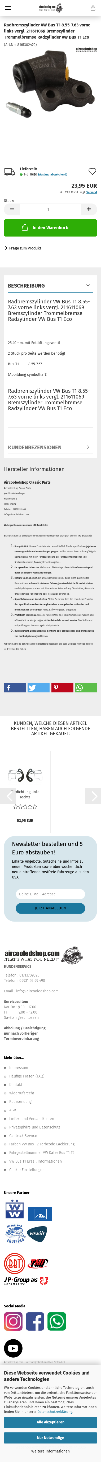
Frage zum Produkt (25, 248)
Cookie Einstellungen (27, 1170)
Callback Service (23, 1135)
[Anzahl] (50, 209)
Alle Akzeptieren (50, 1422)
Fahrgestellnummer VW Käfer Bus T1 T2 (41, 1152)
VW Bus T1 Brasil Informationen (35, 1161)
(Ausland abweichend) (52, 174)
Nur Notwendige (50, 1438)
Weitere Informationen (50, 1451)
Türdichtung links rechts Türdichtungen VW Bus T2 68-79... (25, 795)
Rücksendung (20, 1101)
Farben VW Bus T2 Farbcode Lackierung (41, 1144)
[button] (12, 209)
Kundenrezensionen (35, 447)
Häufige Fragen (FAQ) (27, 1076)
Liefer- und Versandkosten (31, 1119)
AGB (12, 1110)
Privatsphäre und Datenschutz (34, 1127)
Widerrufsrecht (21, 1093)
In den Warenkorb (44, 227)
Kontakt (15, 1084)
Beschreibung (26, 286)
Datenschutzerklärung (54, 1412)
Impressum (18, 1068)
